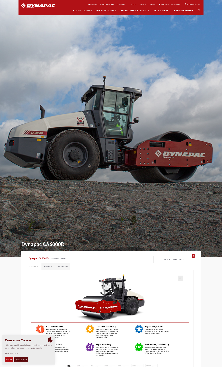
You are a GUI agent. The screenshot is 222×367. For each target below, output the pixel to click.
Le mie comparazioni (179, 259)
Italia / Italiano (192, 4)
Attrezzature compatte (134, 10)
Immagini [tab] (48, 266)
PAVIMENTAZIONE (106, 10)
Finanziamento (183, 10)
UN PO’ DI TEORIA (107, 4)
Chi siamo (92, 4)
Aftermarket (162, 10)
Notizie (143, 4)
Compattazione (82, 10)
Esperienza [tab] (33, 266)
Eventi (152, 4)
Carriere (121, 4)
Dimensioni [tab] (63, 266)
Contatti (132, 4)
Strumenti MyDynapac (169, 4)
